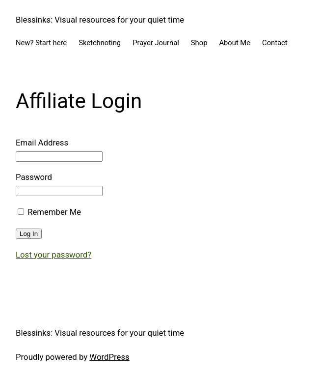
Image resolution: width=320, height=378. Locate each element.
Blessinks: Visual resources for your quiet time (100, 20)
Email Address (42, 142)
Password (34, 177)
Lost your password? (53, 255)
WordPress (109, 357)
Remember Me (49, 212)
